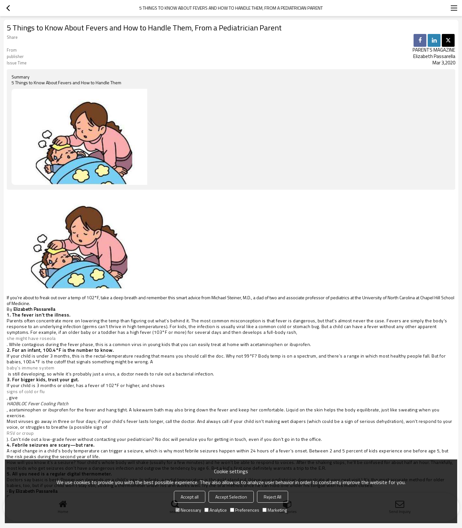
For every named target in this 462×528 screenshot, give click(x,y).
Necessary (188, 510)
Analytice (215, 510)
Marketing (274, 510)
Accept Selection (231, 496)
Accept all (190, 496)
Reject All (272, 496)
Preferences (244, 510)
